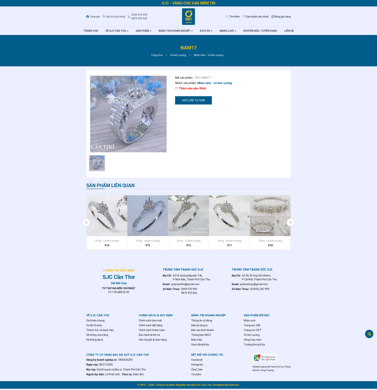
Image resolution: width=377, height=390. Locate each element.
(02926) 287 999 (259, 289)
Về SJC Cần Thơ (115, 30)
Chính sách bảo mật (150, 320)
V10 (270, 245)
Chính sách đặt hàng (150, 325)
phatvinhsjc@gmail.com (254, 284)
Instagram (197, 364)
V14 (107, 245)
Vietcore (233, 384)
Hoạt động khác (200, 344)
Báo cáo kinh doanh (202, 330)
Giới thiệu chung (95, 320)
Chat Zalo (196, 369)
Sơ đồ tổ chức (94, 325)
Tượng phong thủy (254, 344)
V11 (229, 245)
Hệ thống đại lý (94, 339)
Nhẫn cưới (249, 320)
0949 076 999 (139, 14)
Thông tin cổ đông (201, 320)
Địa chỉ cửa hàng (114, 16)
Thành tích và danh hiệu (100, 330)
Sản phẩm (142, 30)
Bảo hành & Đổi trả (149, 334)
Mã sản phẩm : (184, 77)
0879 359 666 (139, 18)
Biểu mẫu (196, 339)
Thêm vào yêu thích (190, 88)
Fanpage (93, 16)
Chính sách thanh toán (152, 330)
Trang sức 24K (252, 325)
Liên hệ (289, 30)
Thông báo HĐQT (201, 334)
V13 (147, 245)
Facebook (196, 359)
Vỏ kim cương (252, 334)
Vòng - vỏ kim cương (107, 240)
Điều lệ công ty (199, 325)
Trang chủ (90, 30)
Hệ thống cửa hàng (97, 334)
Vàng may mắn (252, 339)
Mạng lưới (227, 30)
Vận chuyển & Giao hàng (153, 339)
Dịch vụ (205, 30)
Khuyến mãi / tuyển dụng (260, 30)
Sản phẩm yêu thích (256, 16)
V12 (188, 245)
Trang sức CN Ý (252, 330)
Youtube (196, 374)
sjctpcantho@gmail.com (185, 284)
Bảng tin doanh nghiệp (174, 30)
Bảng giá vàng (281, 16)
